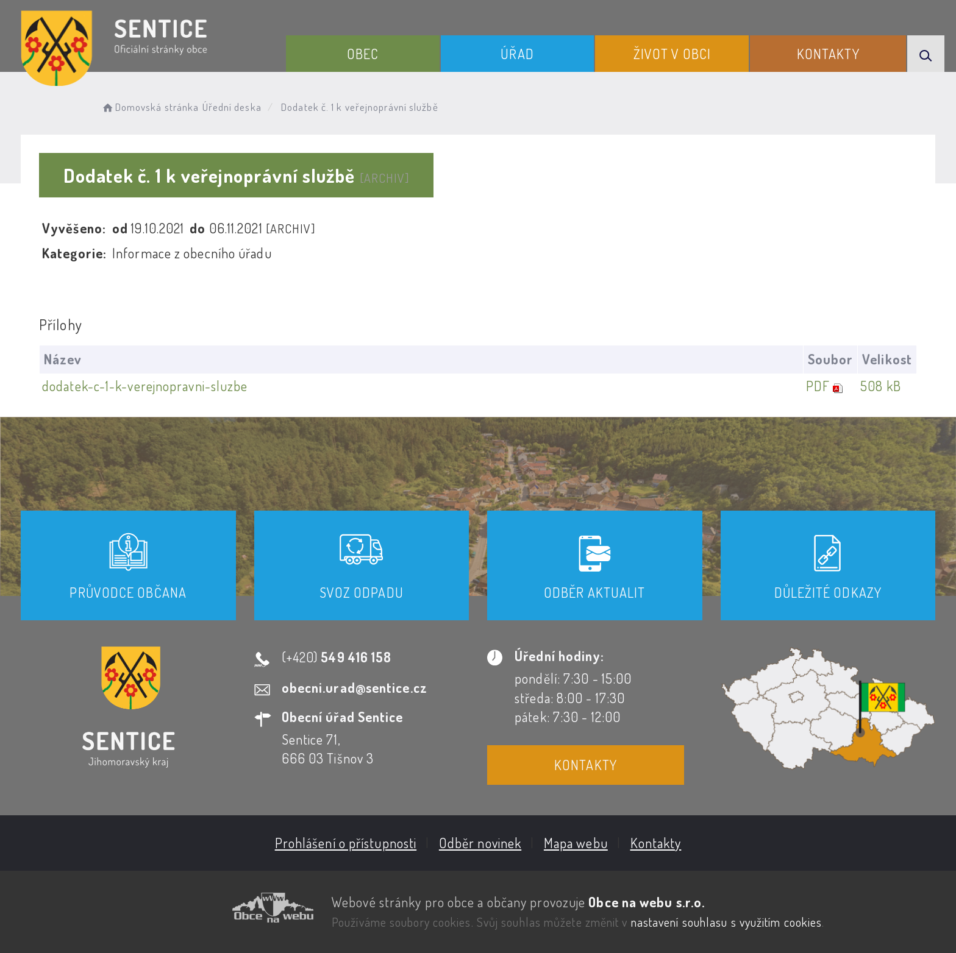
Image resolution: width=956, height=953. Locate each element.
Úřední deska (232, 107)
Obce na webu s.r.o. (646, 901)
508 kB (880, 385)
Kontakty (828, 53)
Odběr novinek (480, 842)
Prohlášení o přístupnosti (346, 842)
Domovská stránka (150, 107)
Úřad (517, 53)
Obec (363, 53)
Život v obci (672, 53)
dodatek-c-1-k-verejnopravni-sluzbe (145, 385)
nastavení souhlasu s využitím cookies (726, 922)
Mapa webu (576, 842)
